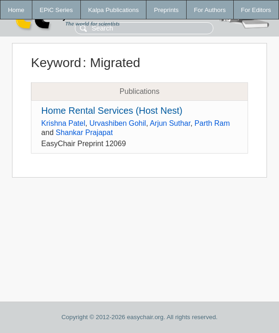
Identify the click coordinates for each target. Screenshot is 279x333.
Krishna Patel (63, 123)
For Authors (210, 9)
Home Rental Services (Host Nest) (111, 110)
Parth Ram (212, 123)
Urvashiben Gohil (117, 123)
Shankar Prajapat (84, 132)
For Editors (256, 9)
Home (16, 9)
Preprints (166, 9)
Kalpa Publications (113, 9)
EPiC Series (56, 9)
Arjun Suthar (170, 123)
